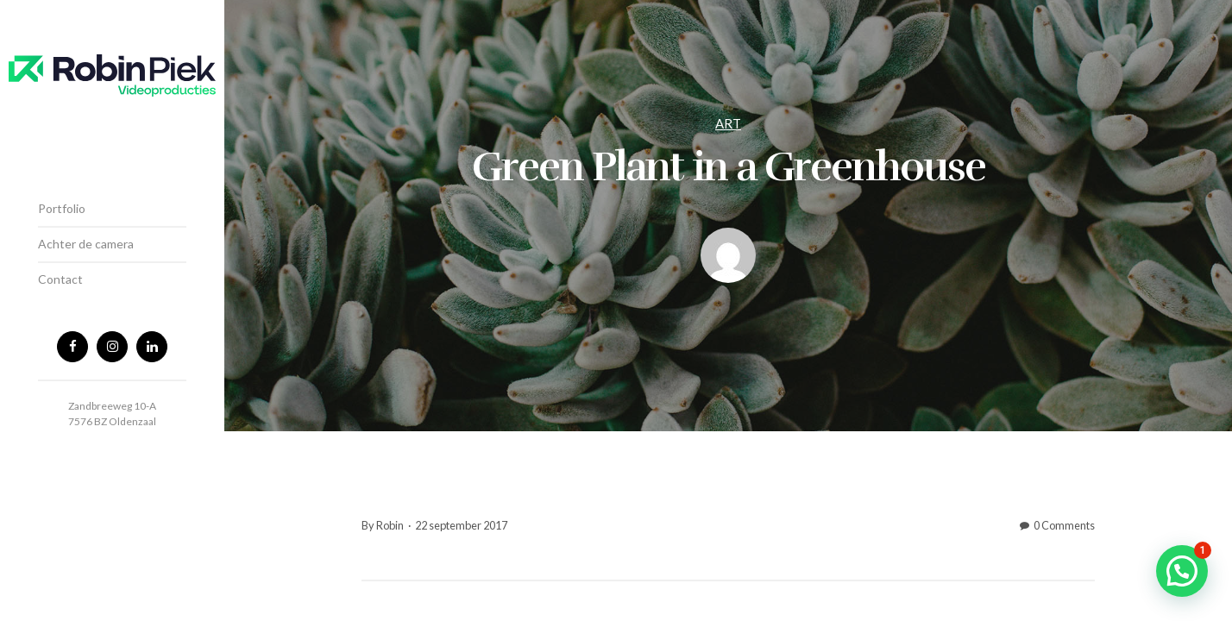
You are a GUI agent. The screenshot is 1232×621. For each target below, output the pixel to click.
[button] (1182, 571)
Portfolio (61, 208)
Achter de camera (86, 243)
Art (728, 123)
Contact (60, 279)
